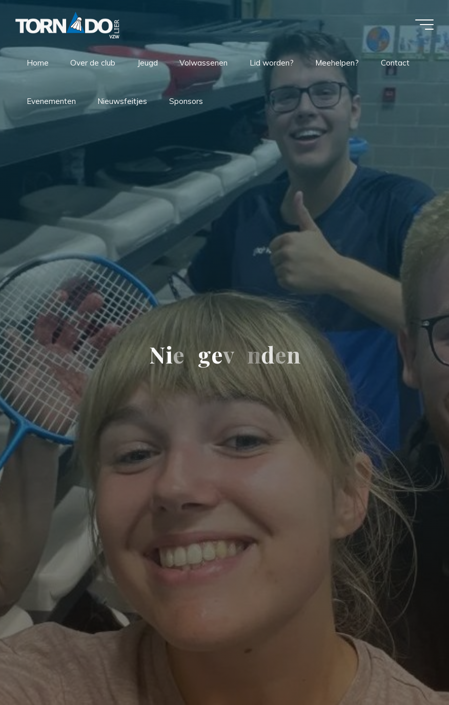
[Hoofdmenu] (424, 24)
